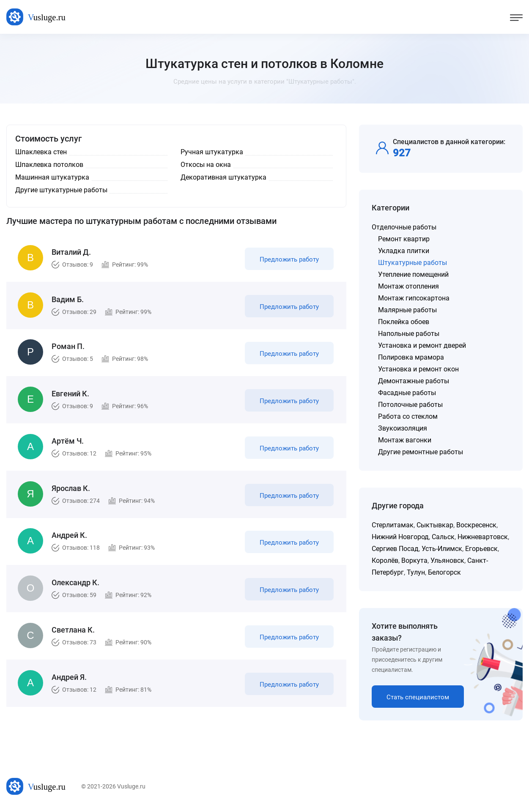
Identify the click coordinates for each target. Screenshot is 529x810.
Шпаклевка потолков (49, 165)
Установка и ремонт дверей (422, 345)
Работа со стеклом (408, 416)
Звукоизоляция (402, 428)
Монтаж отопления (408, 286)
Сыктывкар (435, 525)
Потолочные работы (410, 405)
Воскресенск (476, 525)
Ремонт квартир (404, 239)
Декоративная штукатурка (223, 177)
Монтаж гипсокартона (414, 298)
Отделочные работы (404, 227)
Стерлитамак (393, 525)
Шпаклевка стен (41, 152)
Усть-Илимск (442, 549)
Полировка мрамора (411, 357)
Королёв (385, 560)
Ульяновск (447, 560)
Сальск (443, 537)
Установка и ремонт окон (418, 369)
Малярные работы (407, 310)
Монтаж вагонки (404, 440)
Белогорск (444, 572)
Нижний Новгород (400, 537)
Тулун (416, 572)
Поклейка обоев (403, 322)
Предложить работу (289, 259)
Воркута (414, 560)
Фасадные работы (407, 393)
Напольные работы (408, 334)
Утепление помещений (413, 274)
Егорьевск (481, 549)
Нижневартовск (483, 537)
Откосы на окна (206, 165)
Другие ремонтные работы (420, 452)
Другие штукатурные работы (61, 190)
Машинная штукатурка (52, 177)
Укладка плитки (403, 251)
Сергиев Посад (395, 549)
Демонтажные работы (413, 381)
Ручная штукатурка (212, 152)
